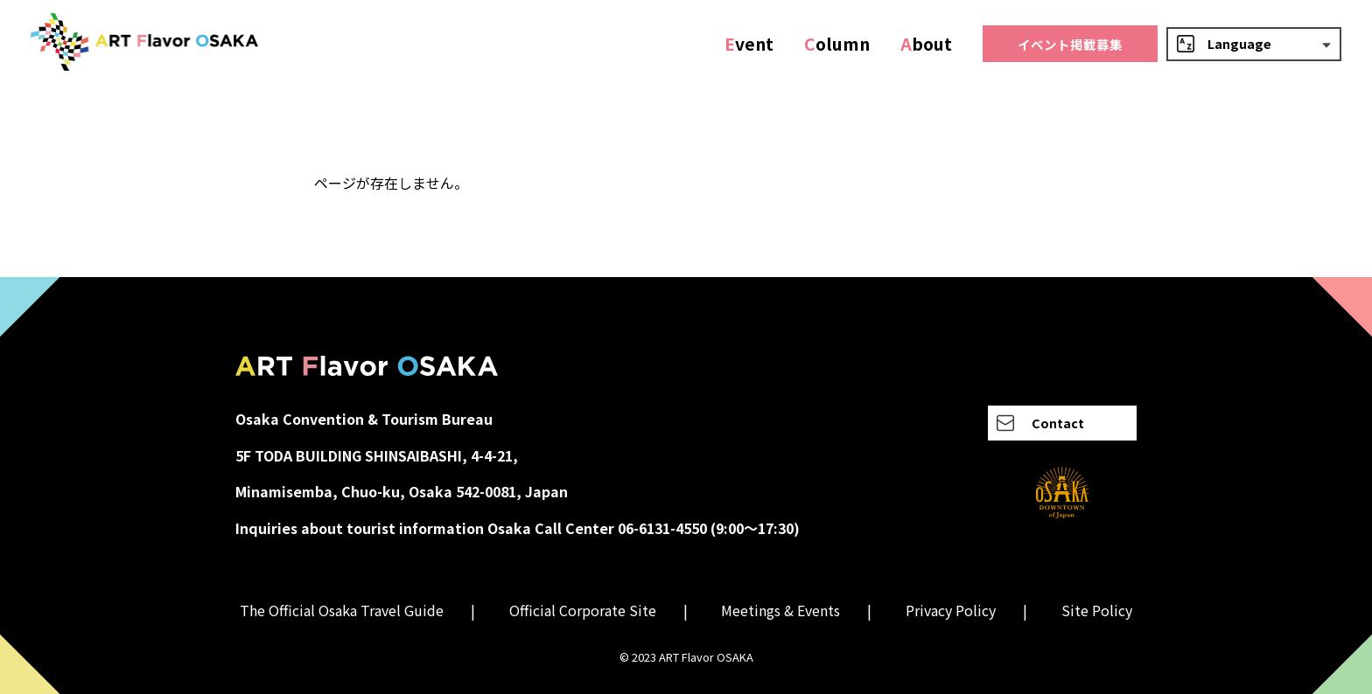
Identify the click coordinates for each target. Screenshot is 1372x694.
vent (749, 43)
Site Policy (1096, 610)
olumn (837, 43)
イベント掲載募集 (1070, 44)
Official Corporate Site (582, 610)
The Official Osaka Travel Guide (342, 610)
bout (926, 43)
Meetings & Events (780, 610)
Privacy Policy (951, 610)
